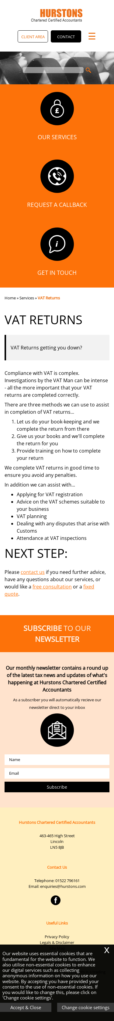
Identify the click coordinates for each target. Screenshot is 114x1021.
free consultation (52, 586)
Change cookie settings (85, 1007)
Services (26, 298)
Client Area (33, 36)
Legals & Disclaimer (57, 942)
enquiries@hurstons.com (63, 886)
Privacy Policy (57, 936)
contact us (33, 572)
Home (10, 298)
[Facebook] (57, 905)
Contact (66, 36)
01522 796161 (67, 880)
